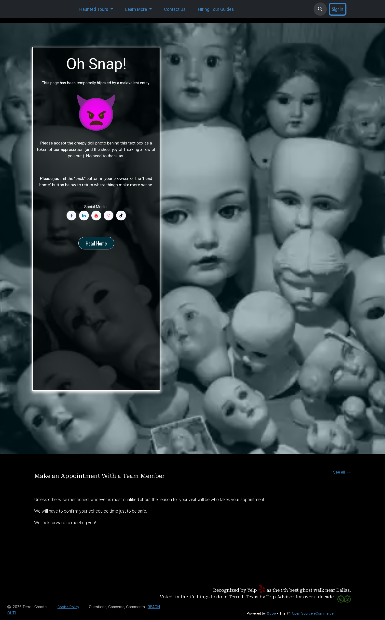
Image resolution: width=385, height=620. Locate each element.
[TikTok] (121, 215)
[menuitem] (96, 9)
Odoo (272, 613)
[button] (320, 9)
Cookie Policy (68, 607)
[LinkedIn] (84, 215)
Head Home (96, 243)
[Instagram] (108, 215)
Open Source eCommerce (313, 613)
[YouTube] (96, 215)
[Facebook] (71, 215)
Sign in (337, 9)
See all (342, 472)
